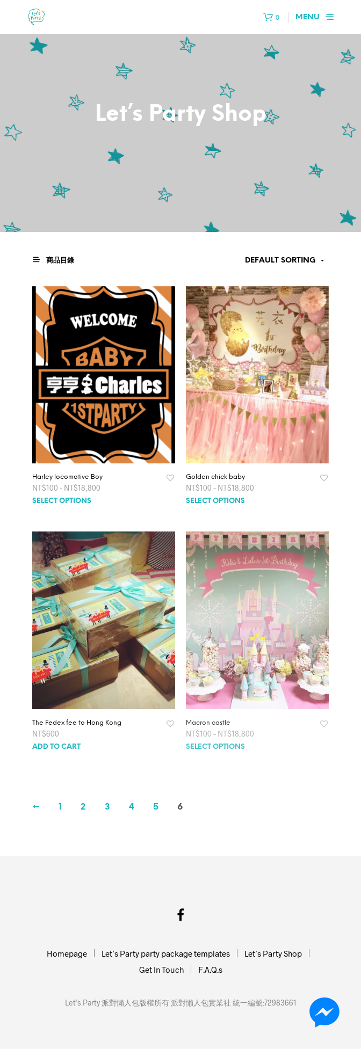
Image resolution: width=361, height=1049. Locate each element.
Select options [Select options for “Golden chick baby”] (215, 501)
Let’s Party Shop (273, 953)
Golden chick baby (215, 476)
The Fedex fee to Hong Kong (76, 722)
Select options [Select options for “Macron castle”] (215, 747)
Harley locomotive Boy (67, 476)
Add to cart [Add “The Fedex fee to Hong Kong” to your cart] (56, 747)
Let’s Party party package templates (166, 953)
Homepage (67, 953)
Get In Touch (161, 969)
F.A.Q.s (210, 969)
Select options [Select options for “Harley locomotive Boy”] (61, 501)
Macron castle (208, 722)
